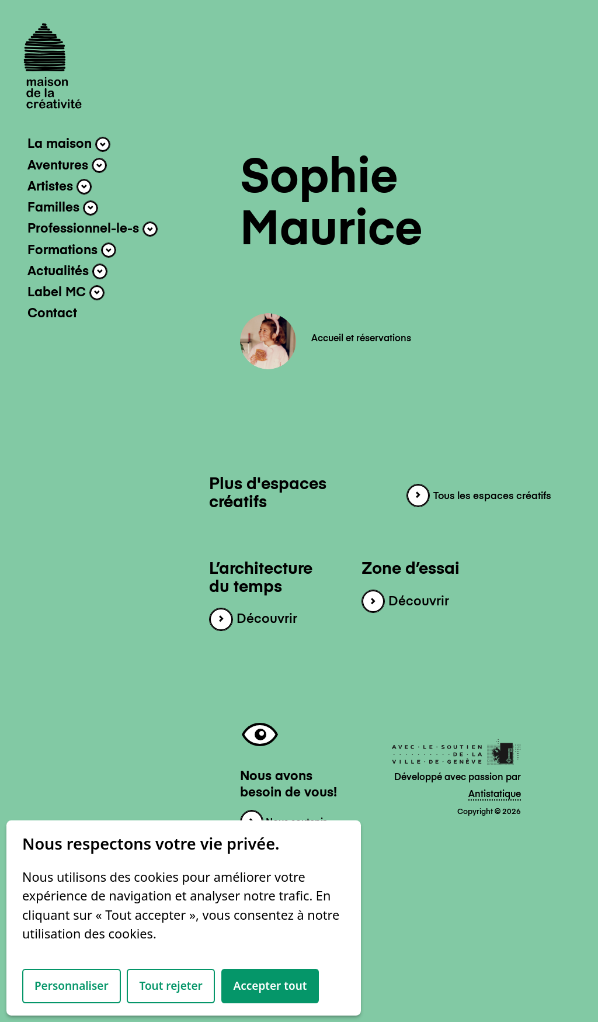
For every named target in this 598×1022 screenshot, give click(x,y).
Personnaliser (71, 985)
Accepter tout (270, 985)
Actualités (67, 271)
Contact (52, 313)
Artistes (59, 186)
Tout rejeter (170, 985)
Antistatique (494, 794)
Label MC (66, 292)
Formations (71, 250)
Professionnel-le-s (92, 229)
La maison (68, 144)
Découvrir (253, 619)
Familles (62, 208)
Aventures (67, 165)
